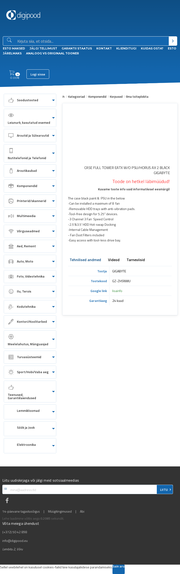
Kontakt (104, 48)
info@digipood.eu (15, 540)
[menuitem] (30, 100)
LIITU (164, 489)
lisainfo (117, 290)
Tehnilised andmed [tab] (85, 260)
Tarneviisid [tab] (136, 260)
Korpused (116, 96)
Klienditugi (126, 48)
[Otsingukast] (92, 41)
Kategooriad (76, 96)
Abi (82, 511)
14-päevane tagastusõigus (21, 511)
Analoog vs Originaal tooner (52, 53)
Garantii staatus (77, 48)
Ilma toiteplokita (137, 96)
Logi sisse (37, 74)
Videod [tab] (114, 260)
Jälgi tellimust (43, 48)
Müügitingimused (60, 511)
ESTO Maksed (14, 48)
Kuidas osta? (152, 48)
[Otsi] (173, 41)
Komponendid (97, 96)
